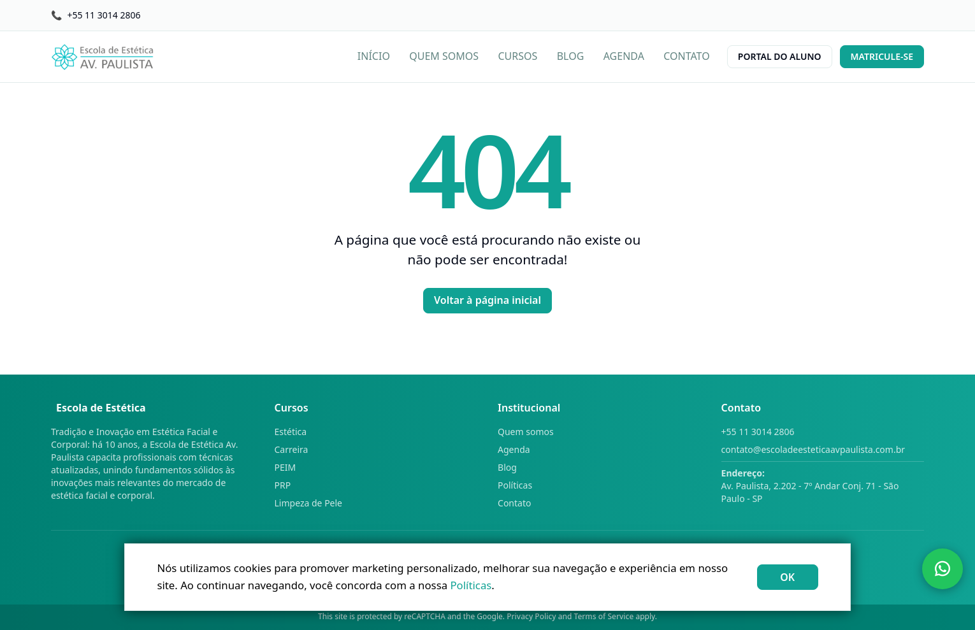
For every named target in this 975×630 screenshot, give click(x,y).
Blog (507, 467)
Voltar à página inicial (487, 300)
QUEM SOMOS (444, 56)
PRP (283, 485)
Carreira (291, 449)
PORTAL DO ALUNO (779, 56)
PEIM (285, 467)
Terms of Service (604, 616)
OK (787, 577)
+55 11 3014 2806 (758, 432)
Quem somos (526, 432)
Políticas (515, 485)
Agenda (514, 449)
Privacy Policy (531, 616)
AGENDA (623, 56)
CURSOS (518, 56)
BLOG (570, 56)
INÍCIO (374, 56)
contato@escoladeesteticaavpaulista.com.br (813, 449)
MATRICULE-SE (882, 56)
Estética (291, 432)
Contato (514, 503)
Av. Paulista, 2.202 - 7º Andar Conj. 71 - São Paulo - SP (810, 486)
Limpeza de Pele (309, 503)
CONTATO (686, 56)
